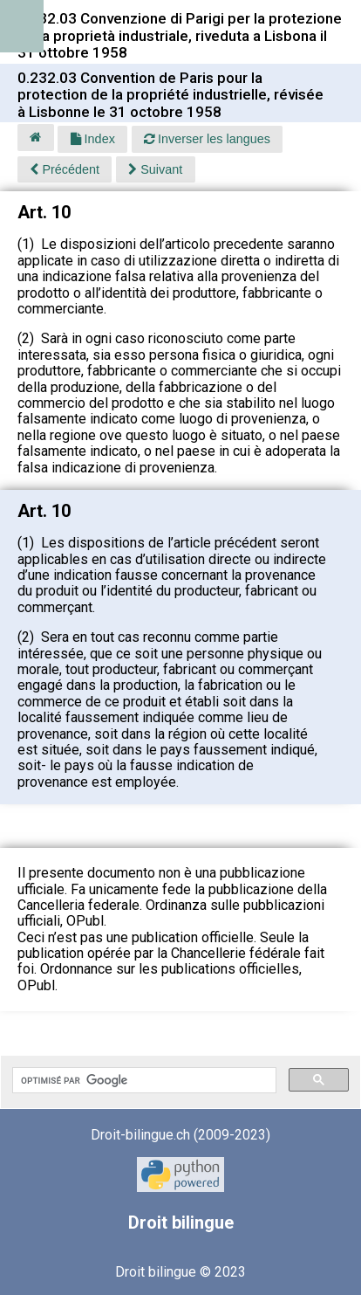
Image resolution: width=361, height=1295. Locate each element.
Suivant (155, 169)
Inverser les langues (207, 139)
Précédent (64, 169)
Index (93, 139)
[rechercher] (142, 1080)
